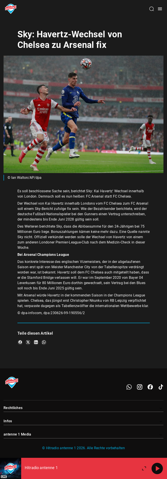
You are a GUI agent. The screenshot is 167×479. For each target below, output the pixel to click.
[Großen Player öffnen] (144, 468)
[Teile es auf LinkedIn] (36, 342)
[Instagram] (139, 387)
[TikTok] (160, 387)
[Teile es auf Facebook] (20, 342)
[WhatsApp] (129, 387)
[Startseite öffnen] (11, 9)
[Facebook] (150, 387)
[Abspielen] (157, 468)
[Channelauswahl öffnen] (151, 8)
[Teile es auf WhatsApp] (44, 342)
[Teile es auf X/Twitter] (28, 342)
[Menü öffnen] (159, 8)
